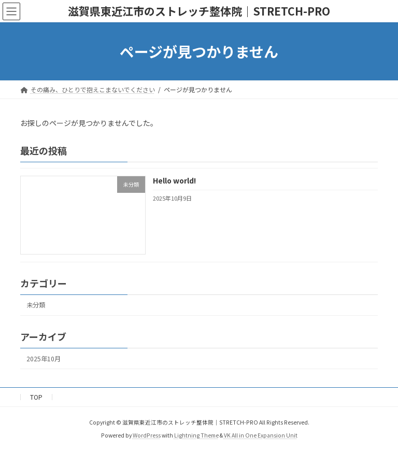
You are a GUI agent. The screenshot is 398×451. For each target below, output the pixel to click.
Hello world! (174, 180)
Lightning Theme (196, 435)
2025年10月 (43, 358)
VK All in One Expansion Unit (260, 435)
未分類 (35, 304)
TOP (36, 396)
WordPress (147, 435)
